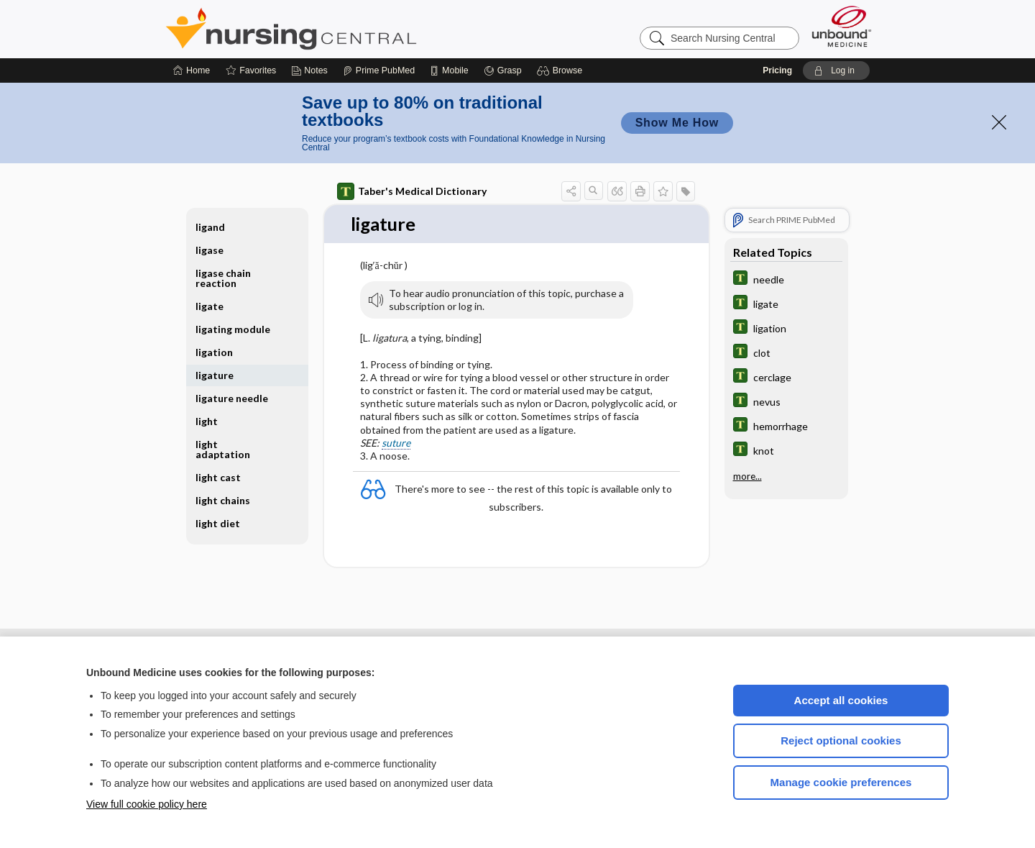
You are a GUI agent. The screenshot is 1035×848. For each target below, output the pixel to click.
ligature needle (232, 398)
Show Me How (677, 123)
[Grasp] (503, 70)
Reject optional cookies (841, 740)
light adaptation (223, 449)
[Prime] (379, 70)
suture (396, 443)
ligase (210, 250)
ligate (210, 306)
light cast (218, 477)
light (207, 421)
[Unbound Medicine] (841, 26)
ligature (215, 375)
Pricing (777, 70)
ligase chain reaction (223, 278)
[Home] (191, 70)
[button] (561, 70)
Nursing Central (345, 28)
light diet (218, 523)
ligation (214, 352)
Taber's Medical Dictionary (412, 191)
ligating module (233, 329)
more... (747, 476)
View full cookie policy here (146, 804)
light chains (223, 500)
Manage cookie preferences (841, 782)
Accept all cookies (841, 700)
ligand (210, 227)
